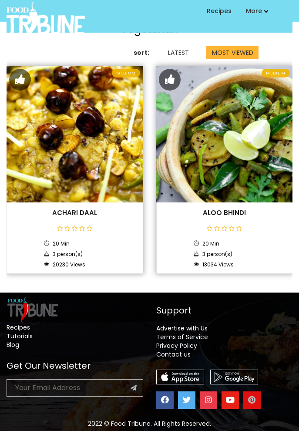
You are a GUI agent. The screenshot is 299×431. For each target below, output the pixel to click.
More (257, 11)
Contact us (173, 354)
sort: (141, 52)
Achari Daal (74, 213)
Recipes (219, 11)
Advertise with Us (182, 328)
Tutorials (20, 336)
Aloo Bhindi (224, 213)
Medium (125, 73)
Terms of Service (182, 337)
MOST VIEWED (232, 52)
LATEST (178, 52)
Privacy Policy (176, 345)
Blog (13, 344)
